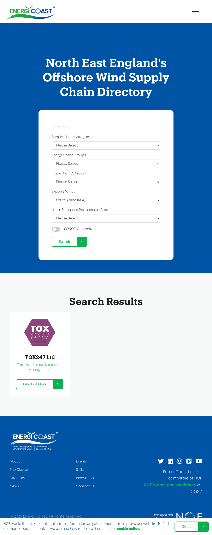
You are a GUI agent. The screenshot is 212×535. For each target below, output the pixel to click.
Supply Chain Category (71, 137)
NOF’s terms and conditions (170, 485)
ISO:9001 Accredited (79, 229)
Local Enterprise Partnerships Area (80, 210)
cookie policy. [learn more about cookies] (128, 528)
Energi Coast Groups (69, 155)
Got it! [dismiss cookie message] (187, 526)
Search (64, 241)
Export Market (63, 191)
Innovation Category (69, 173)
